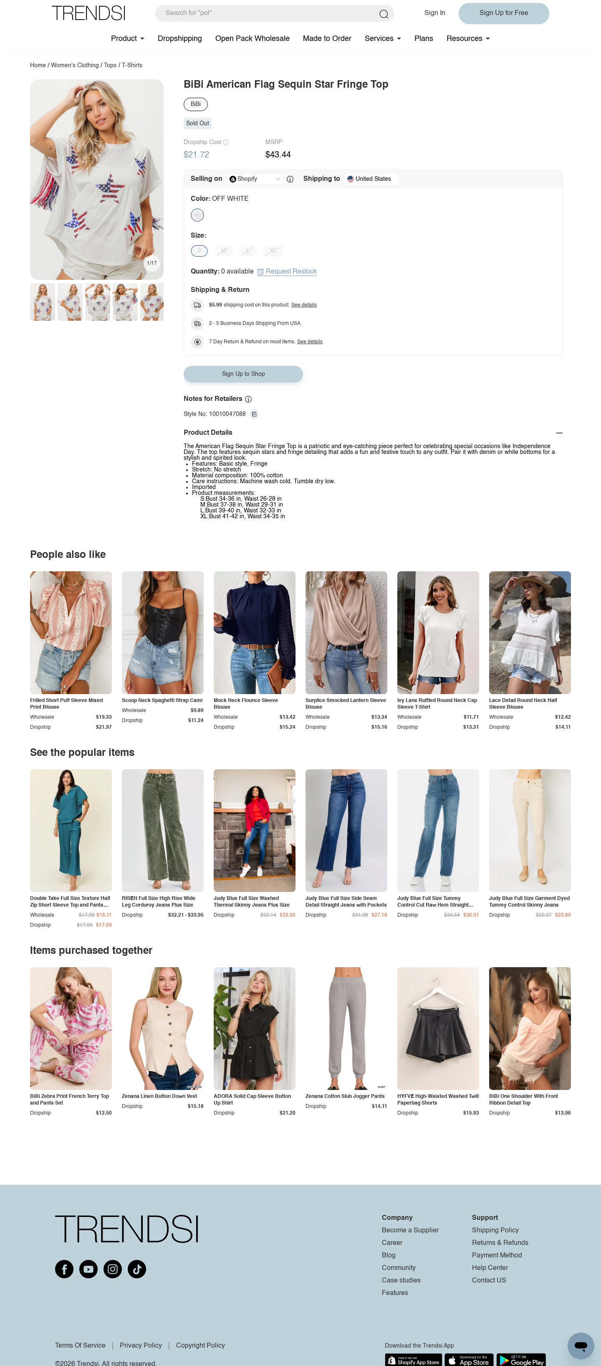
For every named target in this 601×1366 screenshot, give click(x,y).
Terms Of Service (80, 1346)
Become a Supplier (410, 1230)
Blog (389, 1255)
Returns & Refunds (500, 1243)
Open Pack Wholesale (252, 39)
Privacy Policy (141, 1346)
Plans (423, 39)
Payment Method (497, 1255)
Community (399, 1268)
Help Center (490, 1268)
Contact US (489, 1280)
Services (379, 39)
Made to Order (327, 39)
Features (395, 1293)
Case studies (401, 1280)
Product (124, 39)
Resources (464, 39)
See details (304, 305)
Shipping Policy (495, 1230)
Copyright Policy (200, 1346)
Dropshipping (180, 39)
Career (392, 1243)
